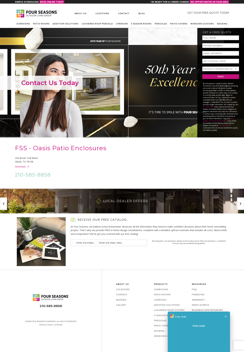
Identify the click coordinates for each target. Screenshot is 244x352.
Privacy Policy (46, 325)
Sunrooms (23, 24)
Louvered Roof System (169, 310)
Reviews (121, 300)
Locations (102, 13)
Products (161, 284)
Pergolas (161, 24)
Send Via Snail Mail (110, 242)
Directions (22, 166)
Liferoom (122, 24)
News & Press (200, 305)
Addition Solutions (65, 24)
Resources (199, 284)
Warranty (198, 300)
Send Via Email (85, 242)
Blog (141, 13)
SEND (221, 76)
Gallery (121, 305)
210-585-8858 (33, 175)
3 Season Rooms (141, 24)
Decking (222, 24)
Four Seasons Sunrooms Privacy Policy (218, 119)
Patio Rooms (41, 24)
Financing (198, 294)
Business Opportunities (207, 310)
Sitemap (59, 325)
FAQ (194, 289)
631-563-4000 (208, 107)
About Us (80, 13)
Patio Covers (178, 24)
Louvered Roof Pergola (97, 24)
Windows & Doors (202, 24)
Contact (123, 13)
